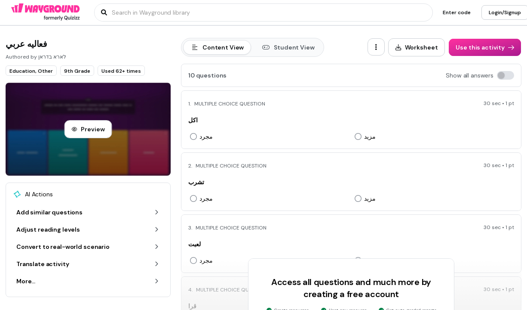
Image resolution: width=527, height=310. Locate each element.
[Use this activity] (484, 47)
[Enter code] (456, 12)
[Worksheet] (416, 47)
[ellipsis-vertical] (376, 47)
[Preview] (88, 129)
